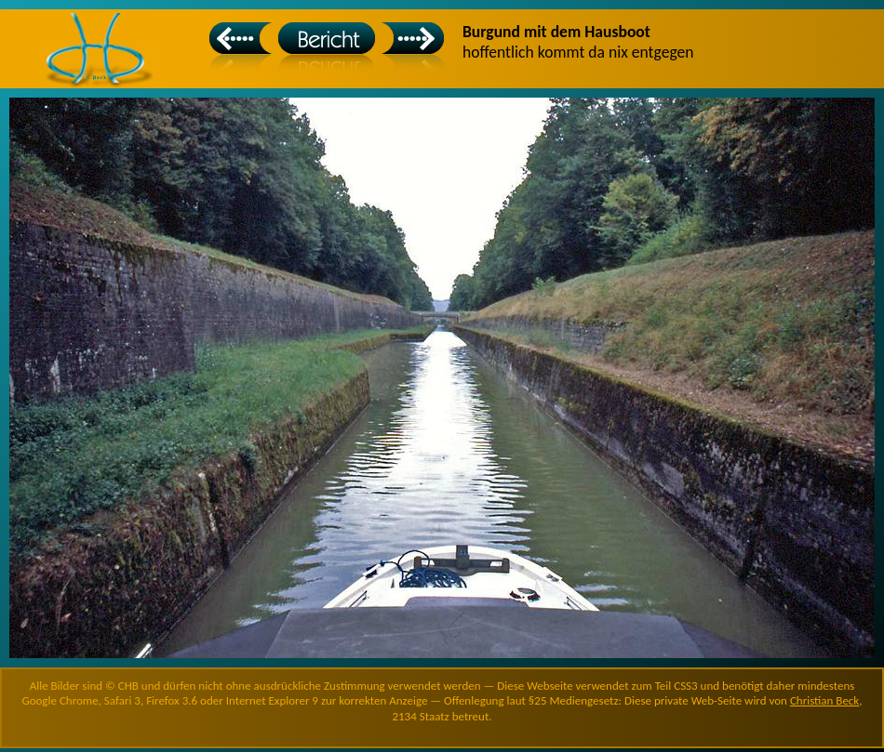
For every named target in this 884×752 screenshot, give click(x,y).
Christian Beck (824, 700)
